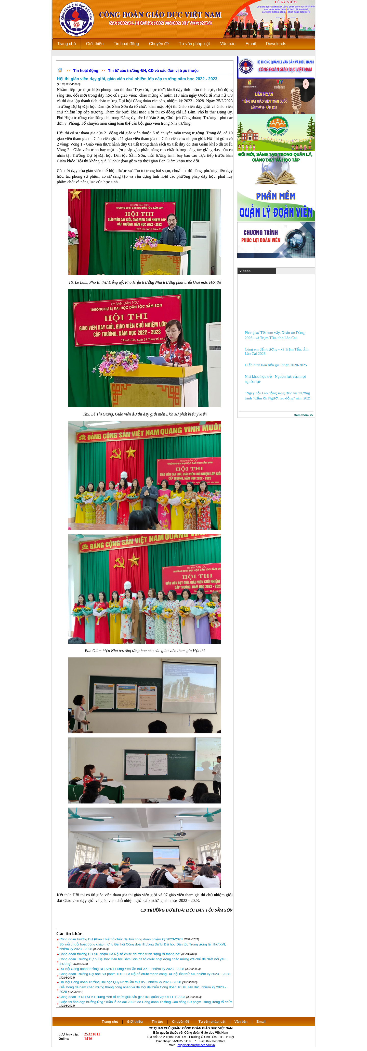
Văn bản (241, 1021)
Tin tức (157, 1021)
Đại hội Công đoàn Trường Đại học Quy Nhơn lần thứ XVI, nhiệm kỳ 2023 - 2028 (120, 982)
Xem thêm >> (303, 415)
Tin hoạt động (85, 70)
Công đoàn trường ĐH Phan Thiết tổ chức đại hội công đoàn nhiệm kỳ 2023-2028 (120, 939)
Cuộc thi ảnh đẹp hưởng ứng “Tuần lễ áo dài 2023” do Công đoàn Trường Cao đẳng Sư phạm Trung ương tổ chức (145, 1002)
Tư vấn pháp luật (212, 1021)
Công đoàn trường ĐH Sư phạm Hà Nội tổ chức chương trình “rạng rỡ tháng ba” (119, 954)
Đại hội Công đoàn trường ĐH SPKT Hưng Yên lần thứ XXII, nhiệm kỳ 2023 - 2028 (121, 969)
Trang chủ (110, 1021)
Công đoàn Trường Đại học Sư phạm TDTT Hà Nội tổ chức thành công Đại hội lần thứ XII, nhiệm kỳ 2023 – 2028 (144, 974)
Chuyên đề (181, 1021)
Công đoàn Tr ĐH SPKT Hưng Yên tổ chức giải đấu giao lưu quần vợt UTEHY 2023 (122, 997)
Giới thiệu (135, 1021)
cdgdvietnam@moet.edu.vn (196, 1045)
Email (261, 1021)
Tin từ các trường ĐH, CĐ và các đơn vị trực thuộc (153, 70)
